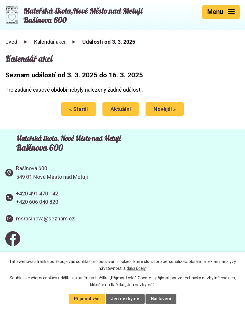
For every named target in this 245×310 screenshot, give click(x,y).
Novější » (165, 109)
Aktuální (120, 109)
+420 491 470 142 (37, 193)
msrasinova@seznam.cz (45, 218)
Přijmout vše (86, 298)
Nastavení (161, 298)
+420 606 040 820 (37, 202)
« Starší (78, 109)
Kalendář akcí (49, 42)
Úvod (11, 42)
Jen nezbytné (125, 298)
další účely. (136, 268)
